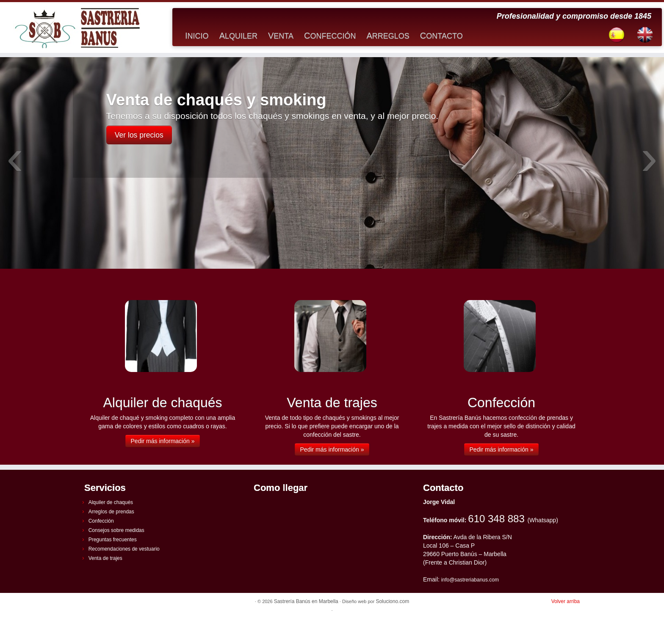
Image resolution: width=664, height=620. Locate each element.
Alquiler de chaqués (111, 502)
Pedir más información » (163, 441)
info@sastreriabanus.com (470, 580)
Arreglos (387, 35)
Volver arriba (565, 601)
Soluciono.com (392, 601)
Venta (280, 35)
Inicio (197, 35)
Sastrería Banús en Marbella (306, 601)
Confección (330, 35)
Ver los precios (139, 135)
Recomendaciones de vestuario (124, 549)
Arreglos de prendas (111, 512)
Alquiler (238, 35)
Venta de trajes (105, 558)
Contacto (441, 35)
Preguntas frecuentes (113, 540)
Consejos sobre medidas (116, 530)
